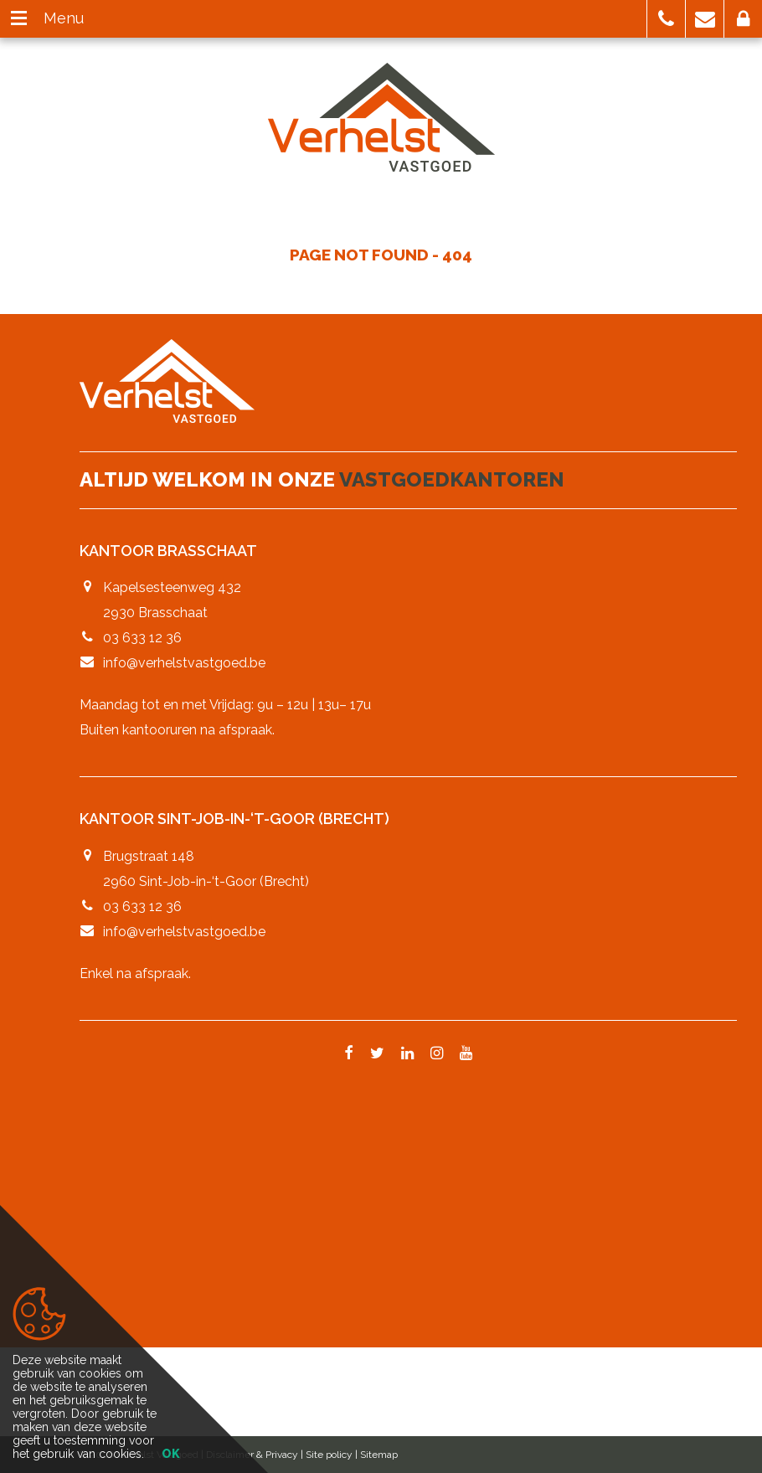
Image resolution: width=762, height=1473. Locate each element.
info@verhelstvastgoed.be (184, 663)
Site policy (329, 1454)
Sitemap (379, 1454)
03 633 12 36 (142, 638)
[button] (666, 19)
